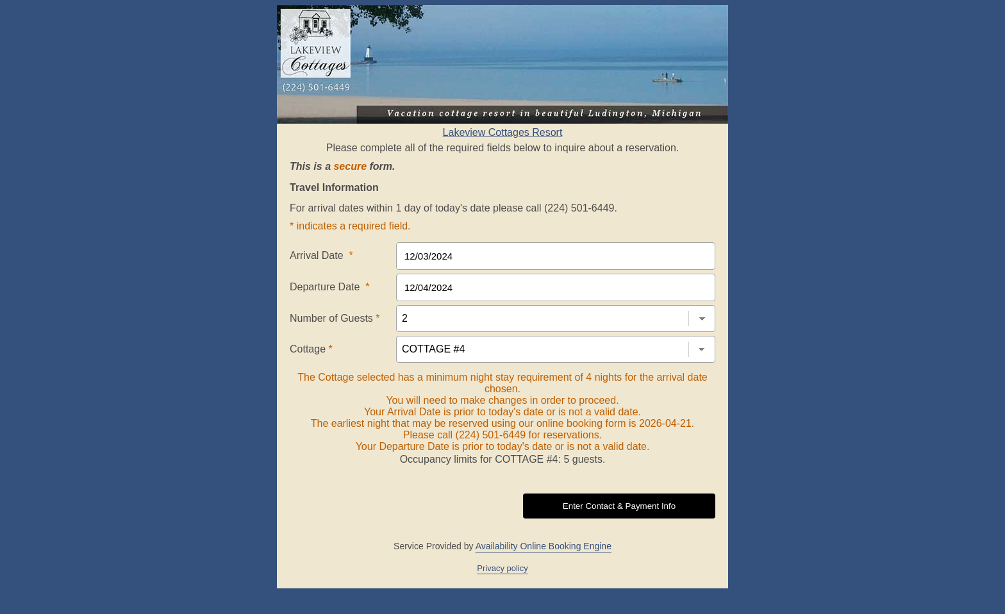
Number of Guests (335, 318)
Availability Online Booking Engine (543, 546)
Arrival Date (321, 255)
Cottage (311, 349)
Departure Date (330, 286)
